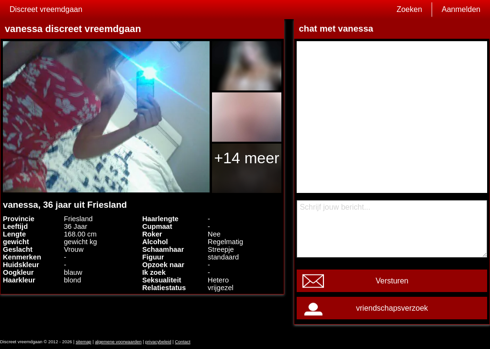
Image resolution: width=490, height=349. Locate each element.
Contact (182, 341)
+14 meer (246, 158)
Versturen (392, 281)
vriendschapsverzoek (392, 308)
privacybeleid (158, 341)
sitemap (83, 341)
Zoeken (409, 9)
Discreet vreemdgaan (46, 9)
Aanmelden (461, 9)
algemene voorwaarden (118, 341)
